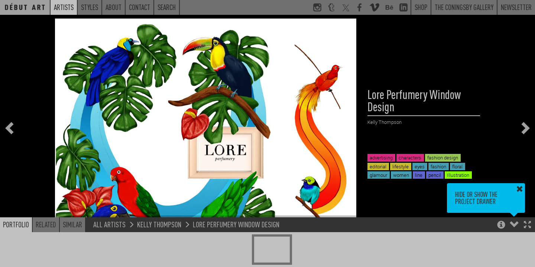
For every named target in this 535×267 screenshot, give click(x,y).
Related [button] (46, 224)
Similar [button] (72, 224)
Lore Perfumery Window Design (236, 224)
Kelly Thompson (159, 224)
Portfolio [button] (16, 224)
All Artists (109, 224)
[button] (527, 225)
